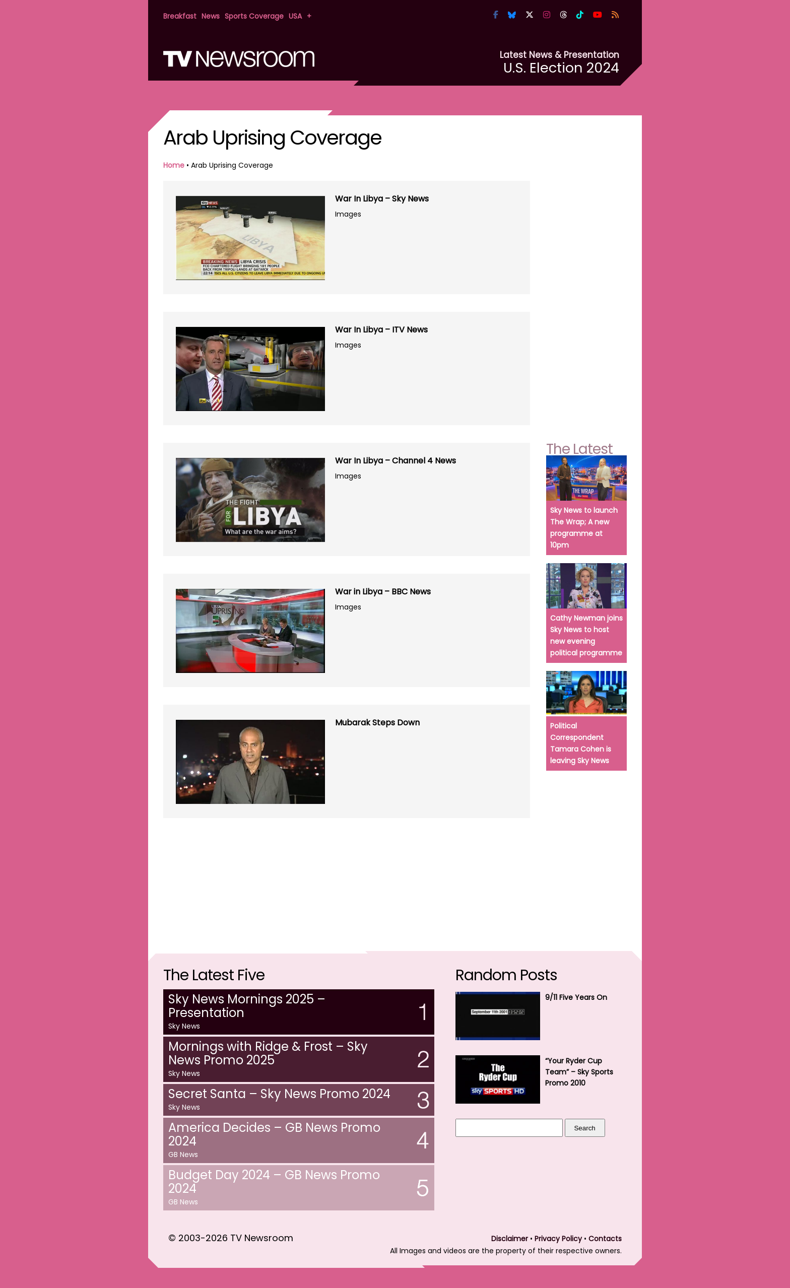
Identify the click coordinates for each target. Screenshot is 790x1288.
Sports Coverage (254, 16)
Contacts (605, 1239)
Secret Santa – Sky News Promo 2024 (279, 1094)
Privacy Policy (558, 1239)
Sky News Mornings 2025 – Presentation (246, 1006)
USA (295, 16)
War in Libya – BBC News (383, 591)
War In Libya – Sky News (382, 199)
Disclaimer (509, 1239)
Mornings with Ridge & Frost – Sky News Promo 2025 (268, 1053)
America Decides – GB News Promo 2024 (274, 1134)
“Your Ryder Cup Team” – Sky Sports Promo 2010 (579, 1072)
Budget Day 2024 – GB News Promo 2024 (274, 1182)
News (211, 16)
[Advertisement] (346, 866)
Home (173, 165)
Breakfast (179, 16)
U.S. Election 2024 (561, 67)
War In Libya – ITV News (381, 329)
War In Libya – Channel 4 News (395, 460)
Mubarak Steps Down (377, 722)
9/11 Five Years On (576, 997)
